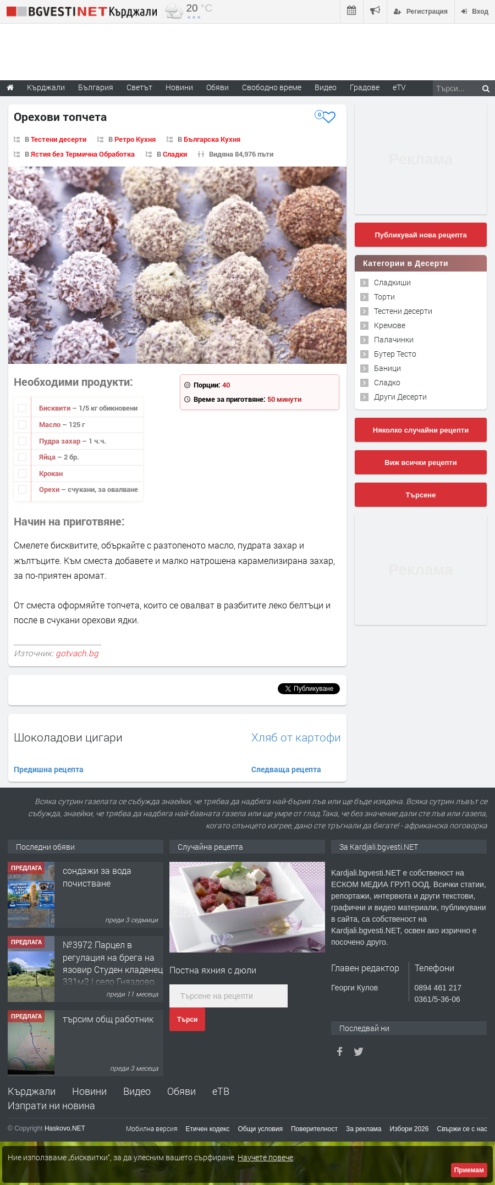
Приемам (469, 1170)
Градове (365, 87)
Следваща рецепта (286, 769)
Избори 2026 (409, 1129)
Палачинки (394, 339)
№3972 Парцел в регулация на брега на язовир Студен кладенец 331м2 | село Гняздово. (113, 1037)
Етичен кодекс (208, 1129)
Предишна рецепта (49, 769)
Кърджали (32, 1091)
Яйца (48, 457)
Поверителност (314, 1129)
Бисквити (55, 408)
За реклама (364, 1129)
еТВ (220, 1091)
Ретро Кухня (135, 139)
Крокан (51, 473)
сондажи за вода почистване (97, 950)
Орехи (50, 489)
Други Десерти (400, 396)
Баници (387, 368)
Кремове (389, 325)
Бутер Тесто (395, 353)
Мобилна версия (152, 1128)
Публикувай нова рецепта (420, 235)
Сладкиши (392, 282)
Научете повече (265, 1157)
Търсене (421, 495)
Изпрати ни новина (51, 1105)
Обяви (181, 1091)
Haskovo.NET (65, 1128)
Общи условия (260, 1129)
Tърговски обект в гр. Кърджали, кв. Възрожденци (107, 883)
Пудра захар (60, 441)
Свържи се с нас (462, 1129)
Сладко (387, 382)
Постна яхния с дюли (212, 970)
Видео (137, 1091)
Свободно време (271, 87)
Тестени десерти (58, 139)
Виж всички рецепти (420, 462)
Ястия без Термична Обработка (83, 154)
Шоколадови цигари (68, 737)
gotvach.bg (77, 652)
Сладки (175, 154)
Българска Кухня (212, 139)
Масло (50, 424)
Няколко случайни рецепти (421, 430)
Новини (179, 87)
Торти (384, 296)
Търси (187, 1019)
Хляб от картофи (296, 737)
